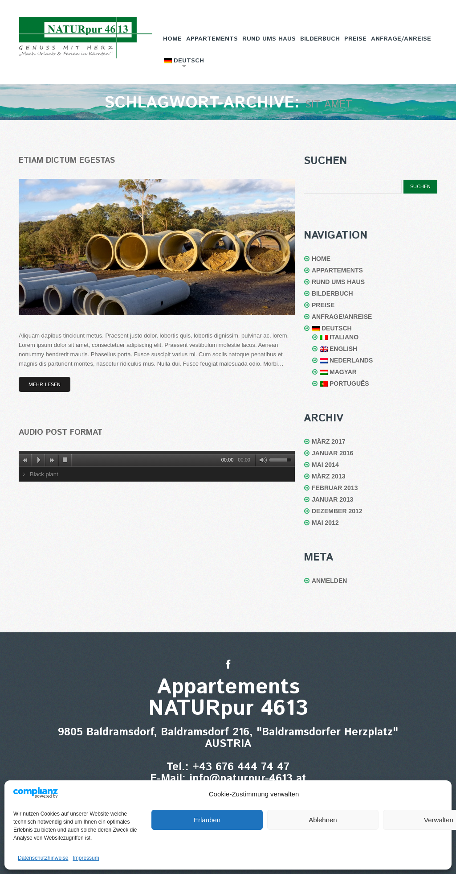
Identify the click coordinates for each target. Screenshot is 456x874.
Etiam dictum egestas (67, 160)
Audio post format (60, 432)
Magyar (338, 371)
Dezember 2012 (337, 511)
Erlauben (207, 820)
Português (344, 383)
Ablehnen (323, 820)
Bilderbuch (320, 38)
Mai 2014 (325, 464)
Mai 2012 (325, 522)
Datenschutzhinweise (43, 858)
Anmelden (329, 580)
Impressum (86, 858)
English (338, 348)
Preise (355, 38)
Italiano (339, 337)
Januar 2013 (332, 499)
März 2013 (328, 476)
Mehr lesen (44, 384)
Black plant (44, 474)
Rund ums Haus (269, 38)
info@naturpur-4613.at (247, 778)
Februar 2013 (335, 487)
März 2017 (328, 441)
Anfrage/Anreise (401, 38)
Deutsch (183, 63)
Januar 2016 (332, 453)
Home (172, 38)
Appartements (212, 38)
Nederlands (346, 360)
